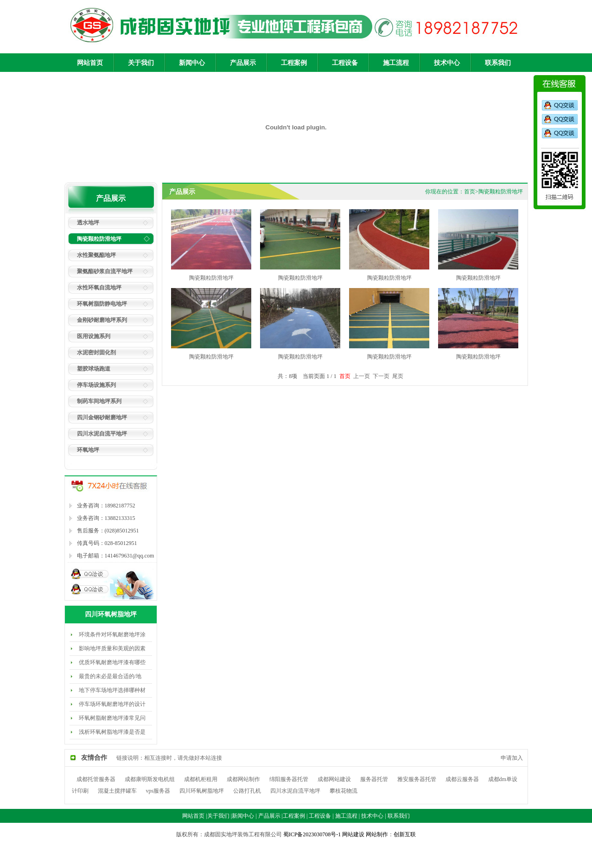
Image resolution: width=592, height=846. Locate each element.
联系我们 (498, 62)
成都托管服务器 (95, 779)
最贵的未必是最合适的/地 (110, 676)
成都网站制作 (243, 779)
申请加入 (511, 758)
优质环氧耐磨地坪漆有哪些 (112, 662)
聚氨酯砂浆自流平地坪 (105, 271)
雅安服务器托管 (416, 779)
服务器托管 (374, 779)
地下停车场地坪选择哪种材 (112, 690)
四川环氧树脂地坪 (201, 791)
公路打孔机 (247, 791)
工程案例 (294, 62)
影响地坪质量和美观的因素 (112, 648)
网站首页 (90, 62)
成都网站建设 (334, 779)
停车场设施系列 (96, 385)
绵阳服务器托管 (288, 779)
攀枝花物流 (343, 791)
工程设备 (345, 62)
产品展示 (243, 62)
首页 (469, 191)
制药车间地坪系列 (99, 401)
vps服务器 (158, 791)
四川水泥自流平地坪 (102, 433)
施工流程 (396, 62)
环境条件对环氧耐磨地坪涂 (112, 634)
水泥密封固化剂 (96, 352)
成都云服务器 (462, 779)
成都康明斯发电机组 (150, 779)
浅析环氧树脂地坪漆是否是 (112, 732)
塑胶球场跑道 (93, 368)
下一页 (381, 376)
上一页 (361, 376)
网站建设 (353, 834)
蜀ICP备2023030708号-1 (313, 834)
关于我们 (141, 62)
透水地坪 (88, 222)
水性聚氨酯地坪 (96, 255)
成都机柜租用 (200, 779)
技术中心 (447, 62)
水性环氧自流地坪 (99, 287)
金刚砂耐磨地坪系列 (102, 320)
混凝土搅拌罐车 (117, 791)
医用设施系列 (93, 336)
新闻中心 (192, 62)
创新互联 (405, 834)
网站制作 (377, 834)
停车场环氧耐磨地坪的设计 (112, 704)
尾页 (397, 376)
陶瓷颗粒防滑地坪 (99, 239)
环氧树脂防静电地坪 (102, 304)
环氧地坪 (88, 450)
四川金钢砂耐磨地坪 (102, 417)
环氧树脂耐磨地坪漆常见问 (112, 718)
